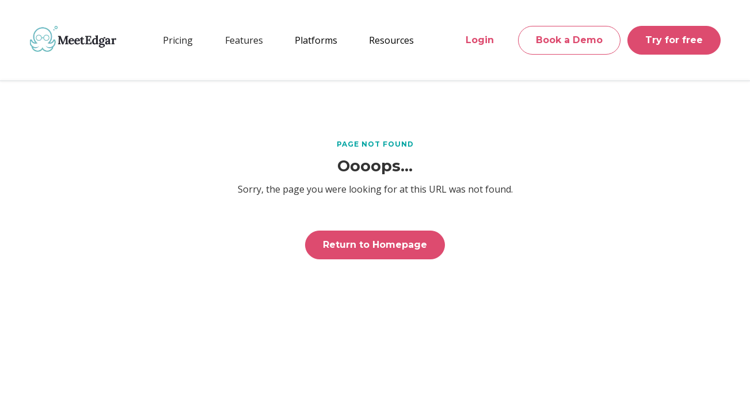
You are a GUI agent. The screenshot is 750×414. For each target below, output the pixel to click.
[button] (244, 40)
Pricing (178, 40)
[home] (73, 38)
